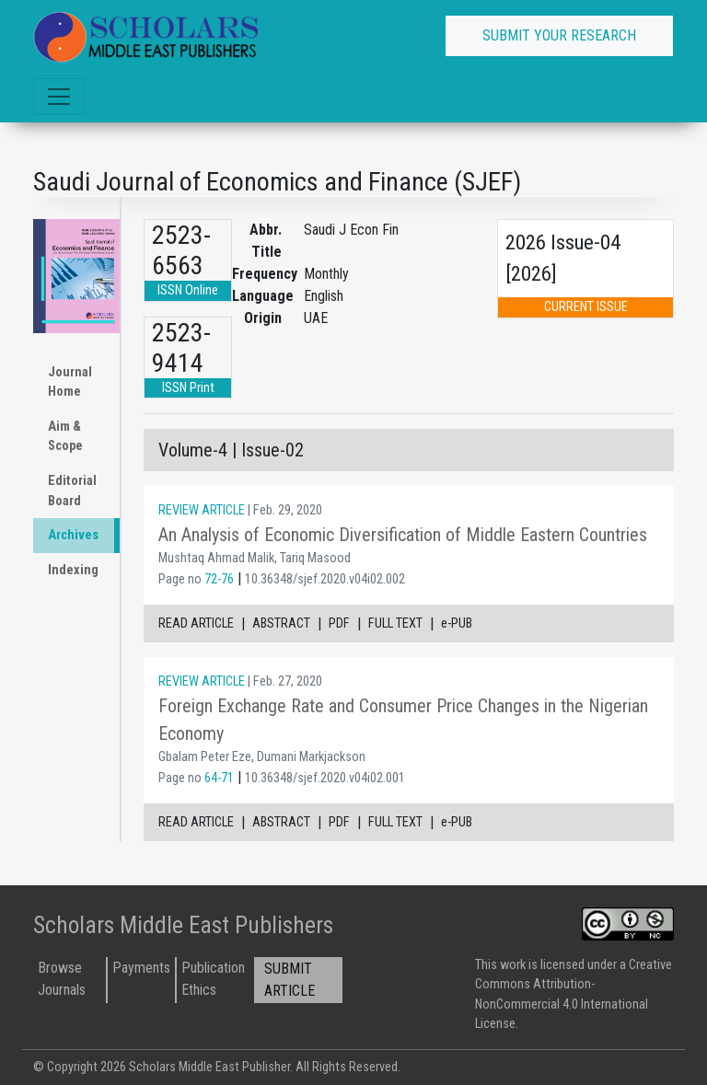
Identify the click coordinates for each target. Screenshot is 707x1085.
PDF (339, 623)
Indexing (73, 570)
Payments (141, 967)
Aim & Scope (65, 437)
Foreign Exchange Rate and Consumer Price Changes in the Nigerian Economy (403, 719)
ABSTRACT (281, 623)
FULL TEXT (395, 623)
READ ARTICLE (196, 623)
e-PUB (456, 623)
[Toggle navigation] (59, 96)
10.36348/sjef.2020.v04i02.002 (325, 579)
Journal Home (70, 382)
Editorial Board (72, 491)
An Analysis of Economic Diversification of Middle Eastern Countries (402, 535)
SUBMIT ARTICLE (289, 979)
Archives (73, 535)
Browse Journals (62, 978)
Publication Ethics (213, 978)
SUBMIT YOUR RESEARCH (559, 35)
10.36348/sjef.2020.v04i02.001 (325, 778)
